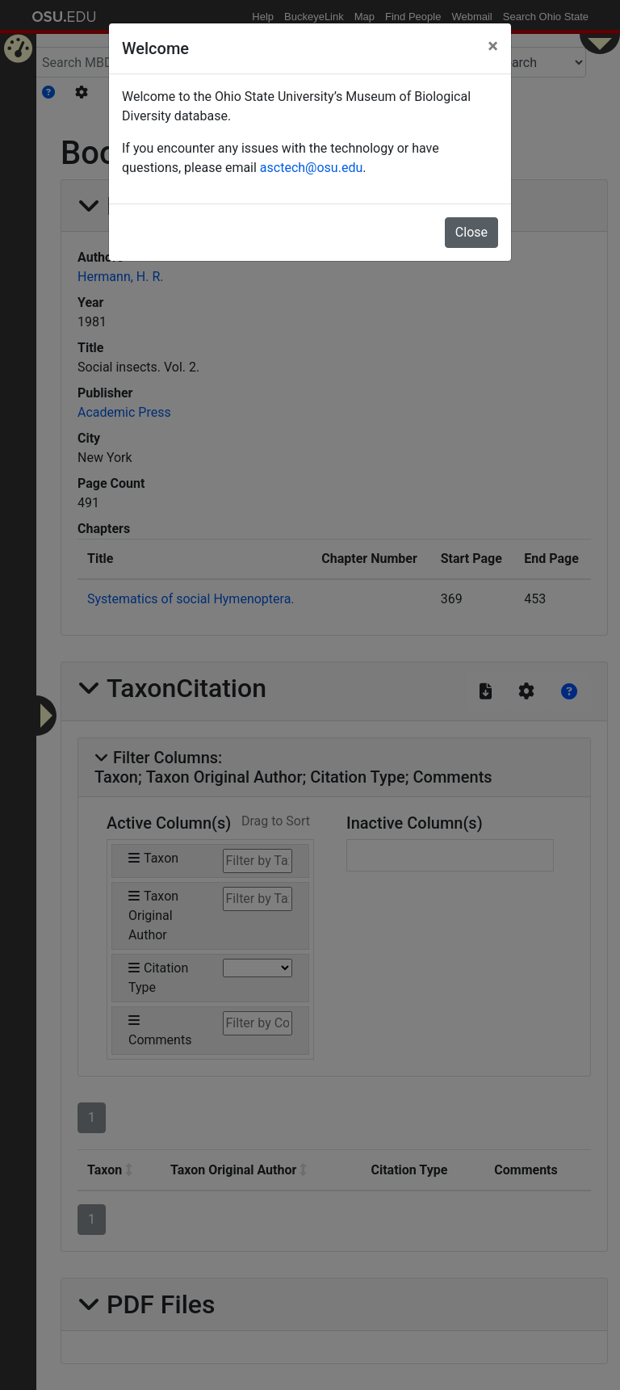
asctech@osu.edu (311, 167)
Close (471, 232)
